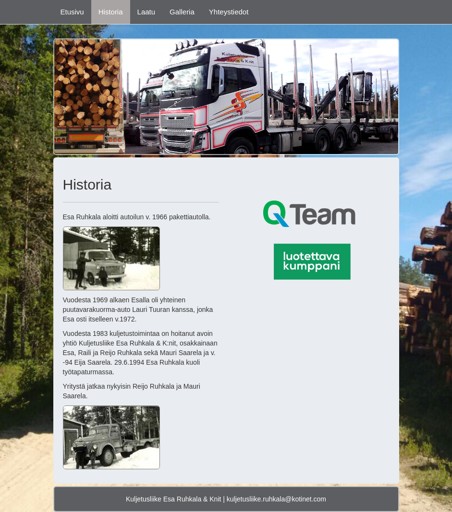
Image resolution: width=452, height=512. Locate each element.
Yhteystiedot (229, 12)
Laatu (146, 12)
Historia (110, 12)
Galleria (182, 12)
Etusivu (72, 12)
